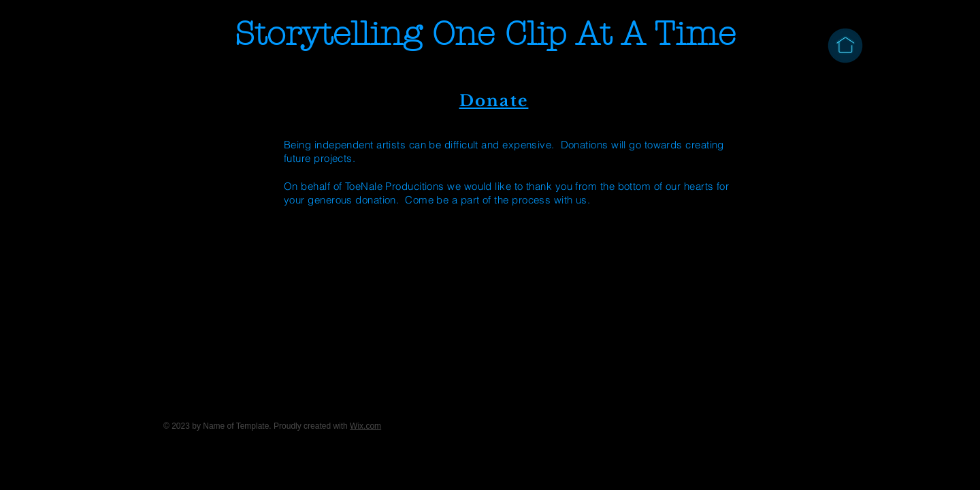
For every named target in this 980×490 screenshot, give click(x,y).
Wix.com (365, 426)
